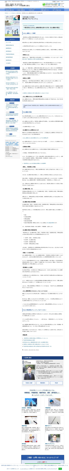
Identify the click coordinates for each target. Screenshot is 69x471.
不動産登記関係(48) (10, 54)
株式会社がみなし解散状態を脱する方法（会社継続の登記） (36, 342)
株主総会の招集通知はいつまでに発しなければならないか (12, 83)
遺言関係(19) (8, 51)
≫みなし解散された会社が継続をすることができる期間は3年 (35, 137)
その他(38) (8, 63)
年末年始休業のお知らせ (11, 135)
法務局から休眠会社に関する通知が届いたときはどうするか (36, 344)
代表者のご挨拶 (29, 383)
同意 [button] (60, 468)
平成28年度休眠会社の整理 (29, 340)
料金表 (56, 383)
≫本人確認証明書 (50, 222)
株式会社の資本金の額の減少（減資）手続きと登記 (12, 88)
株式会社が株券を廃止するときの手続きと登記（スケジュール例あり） (12, 78)
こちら (11, 156)
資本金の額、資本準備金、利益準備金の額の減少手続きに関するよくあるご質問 (12, 122)
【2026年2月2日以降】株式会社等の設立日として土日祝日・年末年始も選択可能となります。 (12, 106)
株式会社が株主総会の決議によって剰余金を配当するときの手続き (12, 72)
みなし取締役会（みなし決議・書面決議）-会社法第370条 (12, 93)
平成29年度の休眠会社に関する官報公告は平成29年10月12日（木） (37, 346)
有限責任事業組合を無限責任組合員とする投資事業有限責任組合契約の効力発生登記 (12, 129)
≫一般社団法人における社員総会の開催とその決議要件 (34, 163)
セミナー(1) (8, 42)
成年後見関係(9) (9, 57)
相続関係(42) (8, 48)
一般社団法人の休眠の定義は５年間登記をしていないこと (35, 338)
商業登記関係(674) (10, 45)
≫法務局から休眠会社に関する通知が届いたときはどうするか (35, 93)
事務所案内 (42, 383)
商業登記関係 (32, 25)
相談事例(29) (8, 60)
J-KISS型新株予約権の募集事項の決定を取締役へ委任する (12, 114)
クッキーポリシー (24, 468)
